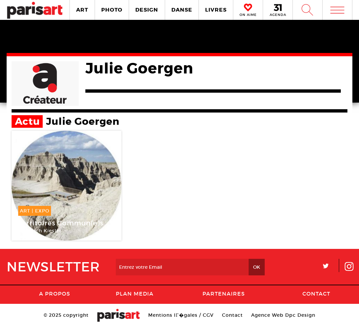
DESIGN (146, 9)
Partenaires (223, 293)
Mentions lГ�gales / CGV (180, 315)
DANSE (181, 9)
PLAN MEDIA (135, 293)
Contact (316, 293)
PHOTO (111, 9)
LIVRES (216, 9)
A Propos (54, 293)
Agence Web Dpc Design (283, 315)
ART (82, 9)
